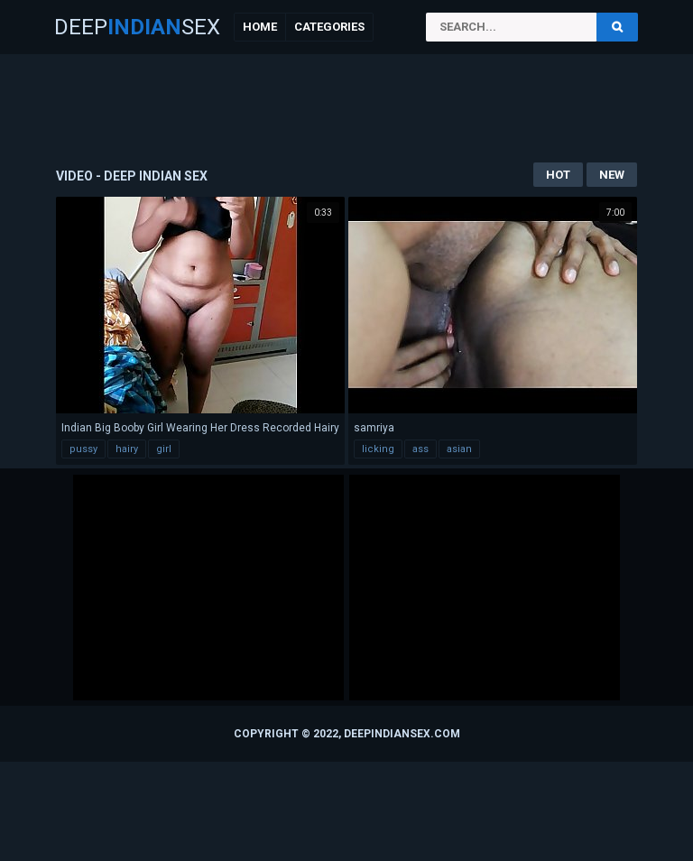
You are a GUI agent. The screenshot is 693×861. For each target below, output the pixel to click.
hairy (127, 449)
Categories (329, 26)
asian (459, 449)
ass (420, 449)
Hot (558, 174)
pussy (83, 449)
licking (378, 449)
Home (260, 26)
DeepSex (137, 27)
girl (163, 449)
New (611, 174)
